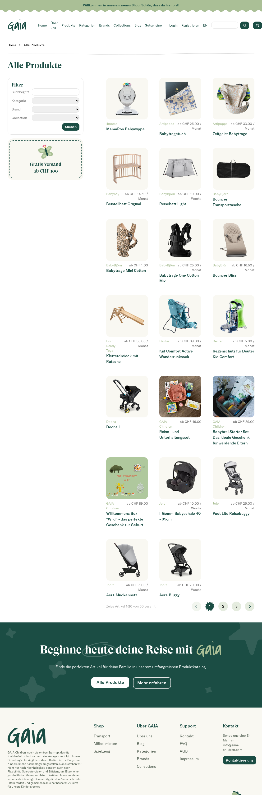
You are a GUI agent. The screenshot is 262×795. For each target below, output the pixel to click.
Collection (19, 118)
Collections (122, 25)
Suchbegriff (20, 92)
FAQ (183, 743)
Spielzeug (102, 751)
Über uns (54, 25)
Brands (104, 25)
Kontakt (187, 736)
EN (205, 25)
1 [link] (210, 606)
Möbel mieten (105, 743)
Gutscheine (153, 25)
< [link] (196, 606)
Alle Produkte (34, 45)
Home (42, 25)
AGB (184, 751)
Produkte (68, 25)
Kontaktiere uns (239, 760)
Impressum (189, 758)
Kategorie (19, 101)
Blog (137, 25)
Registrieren (190, 25)
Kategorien (87, 25)
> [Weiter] (249, 606)
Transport (102, 736)
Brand (16, 109)
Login (173, 25)
